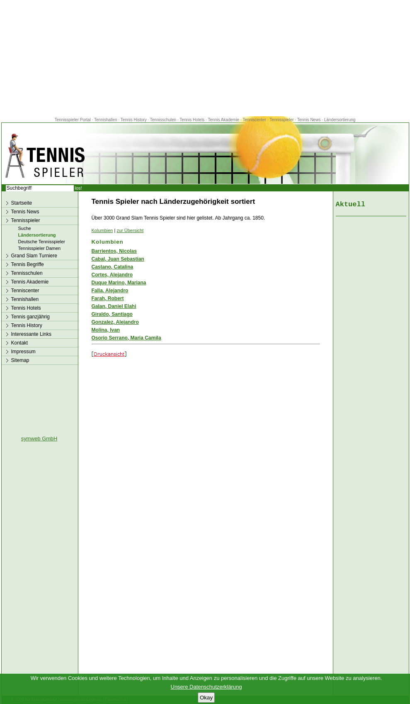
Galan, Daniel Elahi (114, 306)
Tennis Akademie (224, 119)
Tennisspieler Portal (73, 119)
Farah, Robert (108, 298)
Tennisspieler (281, 119)
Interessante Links (31, 334)
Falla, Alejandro (110, 290)
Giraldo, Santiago (112, 314)
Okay (206, 697)
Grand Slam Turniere (34, 256)
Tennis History (134, 119)
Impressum (23, 351)
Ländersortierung (340, 119)
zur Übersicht (129, 230)
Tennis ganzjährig (30, 317)
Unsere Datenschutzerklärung (206, 687)
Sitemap (20, 360)
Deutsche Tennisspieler (42, 241)
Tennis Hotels (193, 119)
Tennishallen (106, 119)
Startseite (21, 203)
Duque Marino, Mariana (119, 283)
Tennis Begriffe (27, 264)
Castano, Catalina (112, 267)
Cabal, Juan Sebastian (118, 259)
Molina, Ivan (106, 330)
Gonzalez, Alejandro (115, 322)
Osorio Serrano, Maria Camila (126, 338)
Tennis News (309, 119)
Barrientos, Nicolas (114, 251)
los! (78, 188)
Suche (24, 228)
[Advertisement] (205, 58)
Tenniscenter (254, 119)
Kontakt (19, 343)
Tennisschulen (163, 119)
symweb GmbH (39, 438)
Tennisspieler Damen (39, 248)
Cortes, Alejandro (112, 275)
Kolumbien (102, 230)
